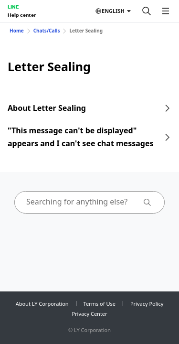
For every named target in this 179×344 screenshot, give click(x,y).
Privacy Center (89, 313)
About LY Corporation (42, 303)
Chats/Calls (46, 30)
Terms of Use (100, 303)
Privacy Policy (146, 303)
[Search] (146, 11)
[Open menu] (165, 11)
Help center (22, 14)
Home (17, 30)
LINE (13, 6)
